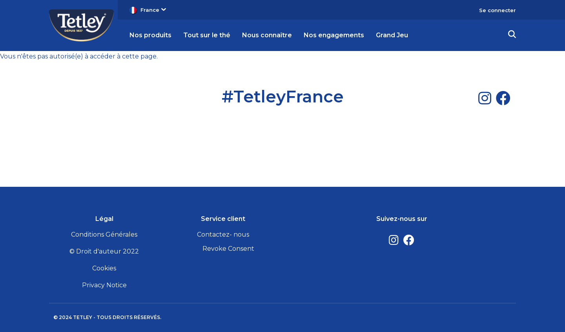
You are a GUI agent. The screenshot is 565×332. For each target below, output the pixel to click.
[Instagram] (484, 98)
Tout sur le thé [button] (206, 35)
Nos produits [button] (150, 35)
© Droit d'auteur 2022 (104, 251)
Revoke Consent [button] (228, 248)
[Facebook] (503, 98)
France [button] (153, 10)
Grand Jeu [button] (392, 35)
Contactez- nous (223, 234)
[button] (512, 35)
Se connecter (497, 10)
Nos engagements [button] (334, 35)
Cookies (104, 268)
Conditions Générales (104, 234)
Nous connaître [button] (267, 35)
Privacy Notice (104, 285)
